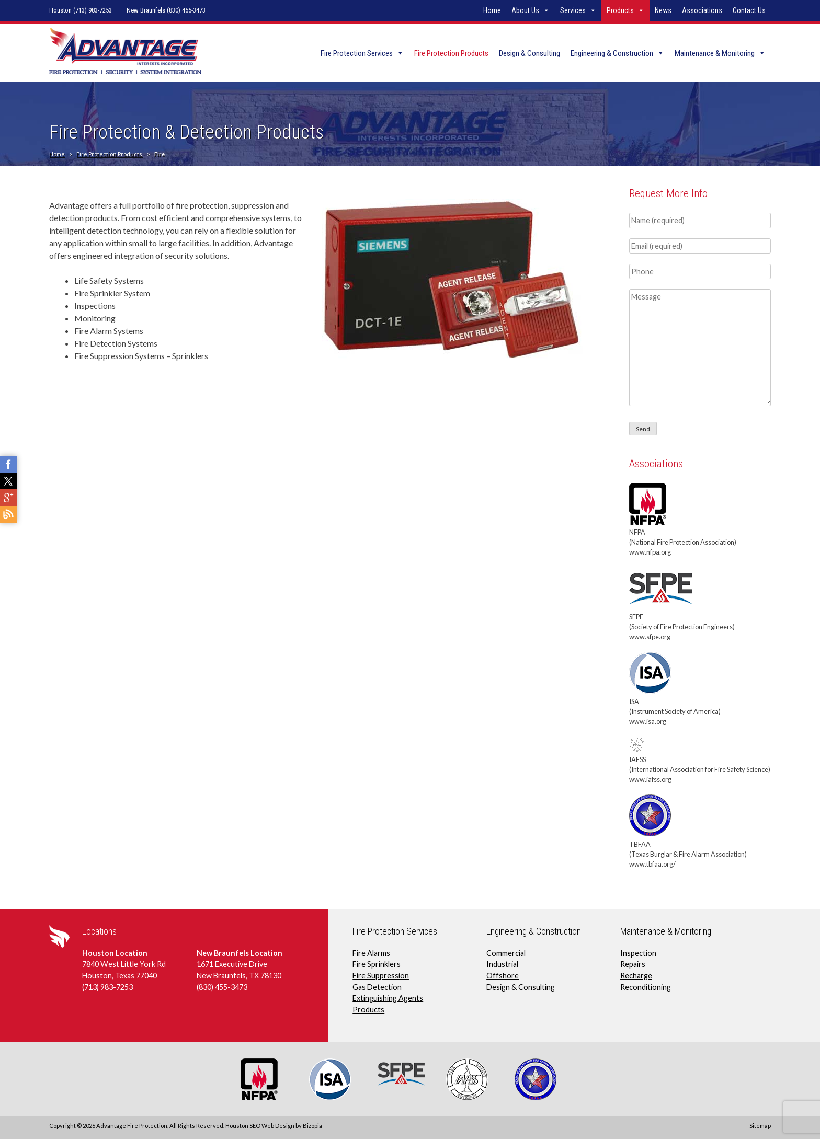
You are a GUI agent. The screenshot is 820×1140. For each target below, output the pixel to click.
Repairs (632, 965)
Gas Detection (377, 987)
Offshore (502, 976)
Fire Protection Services (357, 53)
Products (620, 10)
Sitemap (760, 1126)
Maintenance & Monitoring (715, 53)
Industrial (502, 965)
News (663, 10)
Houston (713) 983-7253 (80, 10)
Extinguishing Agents (387, 999)
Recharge (636, 976)
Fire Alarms (371, 953)
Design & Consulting (529, 53)
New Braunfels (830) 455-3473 (166, 10)
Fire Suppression (380, 976)
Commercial (506, 953)
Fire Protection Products (451, 53)
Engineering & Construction (612, 53)
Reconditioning (645, 987)
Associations (702, 10)
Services (573, 10)
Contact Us (749, 10)
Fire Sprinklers (376, 965)
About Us (525, 10)
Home (492, 10)
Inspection (638, 953)
